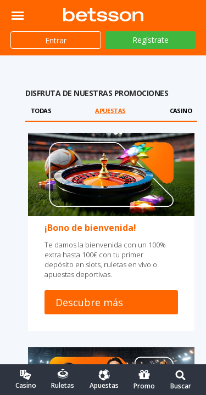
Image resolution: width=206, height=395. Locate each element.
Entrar (55, 40)
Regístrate (150, 40)
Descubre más (89, 302)
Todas (41, 110)
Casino (181, 110)
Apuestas (110, 110)
